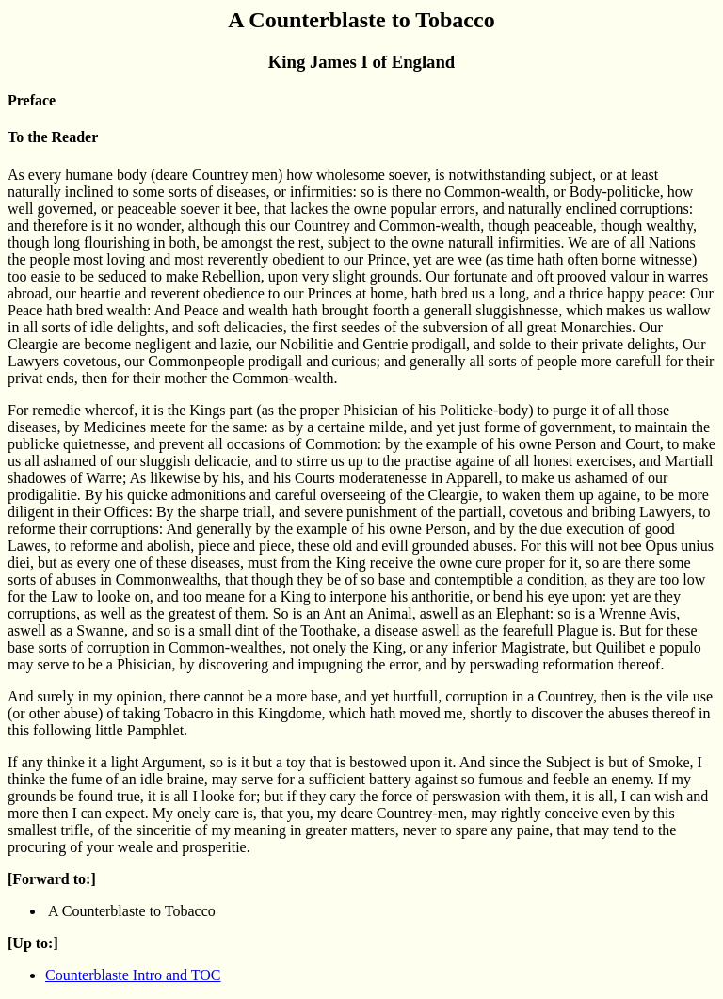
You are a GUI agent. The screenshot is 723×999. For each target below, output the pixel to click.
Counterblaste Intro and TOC (133, 975)
